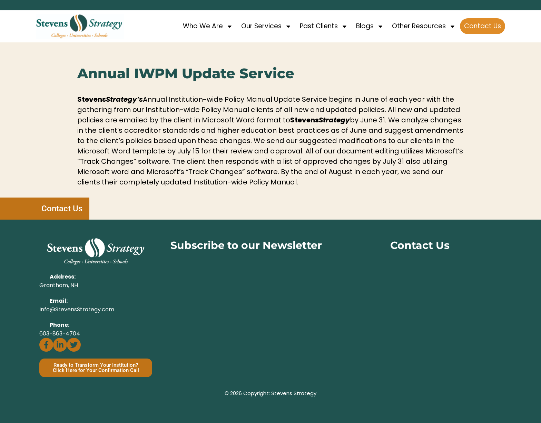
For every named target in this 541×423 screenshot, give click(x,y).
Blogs (370, 26)
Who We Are (208, 26)
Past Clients (324, 26)
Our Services (266, 26)
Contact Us (482, 26)
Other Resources (424, 26)
